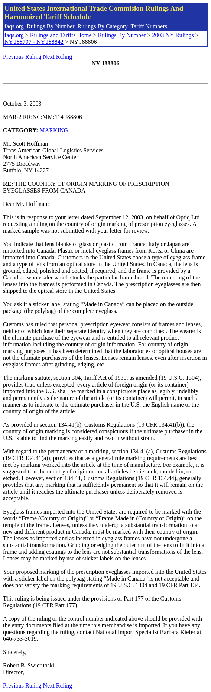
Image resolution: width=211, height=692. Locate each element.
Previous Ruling (22, 57)
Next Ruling (57, 57)
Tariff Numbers (148, 26)
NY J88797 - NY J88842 (34, 42)
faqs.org (14, 26)
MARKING (54, 130)
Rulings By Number (51, 26)
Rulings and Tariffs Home (61, 35)
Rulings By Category (103, 26)
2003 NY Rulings (173, 35)
